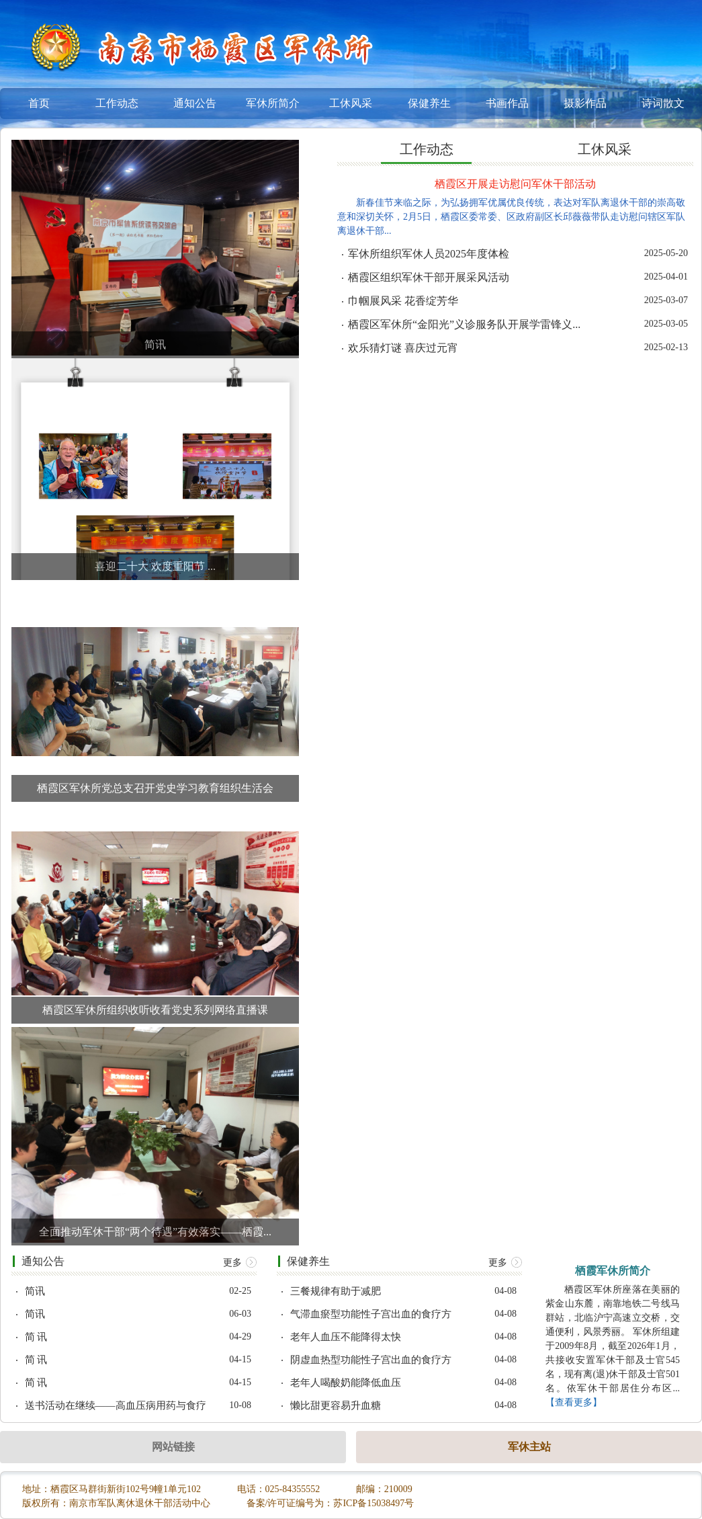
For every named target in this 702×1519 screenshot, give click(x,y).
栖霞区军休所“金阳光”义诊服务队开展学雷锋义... (464, 324)
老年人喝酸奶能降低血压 (345, 1383)
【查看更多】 (573, 1402)
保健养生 (429, 103)
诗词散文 (663, 103)
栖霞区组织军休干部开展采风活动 (428, 277)
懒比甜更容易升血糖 (335, 1406)
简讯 (35, 1291)
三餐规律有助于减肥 (335, 1291)
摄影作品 (585, 103)
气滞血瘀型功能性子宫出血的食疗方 (370, 1314)
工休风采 (350, 103)
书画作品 (507, 103)
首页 (39, 103)
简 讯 (36, 1337)
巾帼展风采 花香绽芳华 (403, 301)
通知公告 (194, 103)
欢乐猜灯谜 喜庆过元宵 (403, 348)
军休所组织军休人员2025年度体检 (428, 254)
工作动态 (116, 103)
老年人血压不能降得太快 (345, 1337)
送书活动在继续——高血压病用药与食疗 (115, 1406)
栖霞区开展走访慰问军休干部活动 (515, 184)
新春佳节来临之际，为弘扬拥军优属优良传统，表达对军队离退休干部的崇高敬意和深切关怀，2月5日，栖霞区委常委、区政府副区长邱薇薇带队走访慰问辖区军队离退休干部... (511, 217)
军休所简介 (273, 103)
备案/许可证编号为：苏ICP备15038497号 (330, 1503)
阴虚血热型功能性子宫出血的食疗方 (370, 1360)
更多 (240, 1262)
